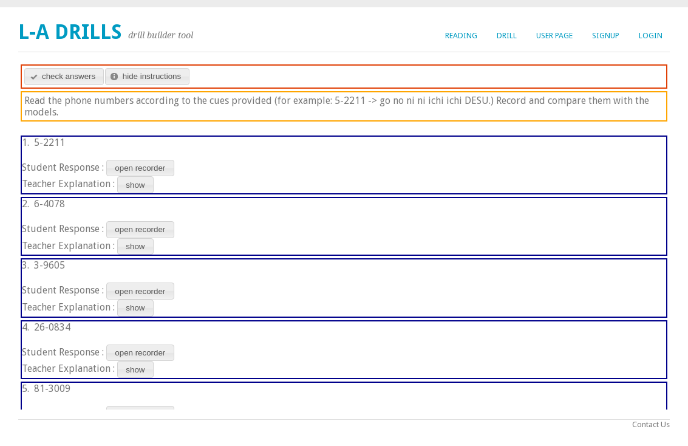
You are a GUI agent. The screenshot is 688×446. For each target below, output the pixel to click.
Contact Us (651, 424)
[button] (64, 76)
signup (605, 35)
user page (554, 35)
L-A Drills (70, 32)
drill (507, 35)
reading (461, 35)
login (650, 35)
